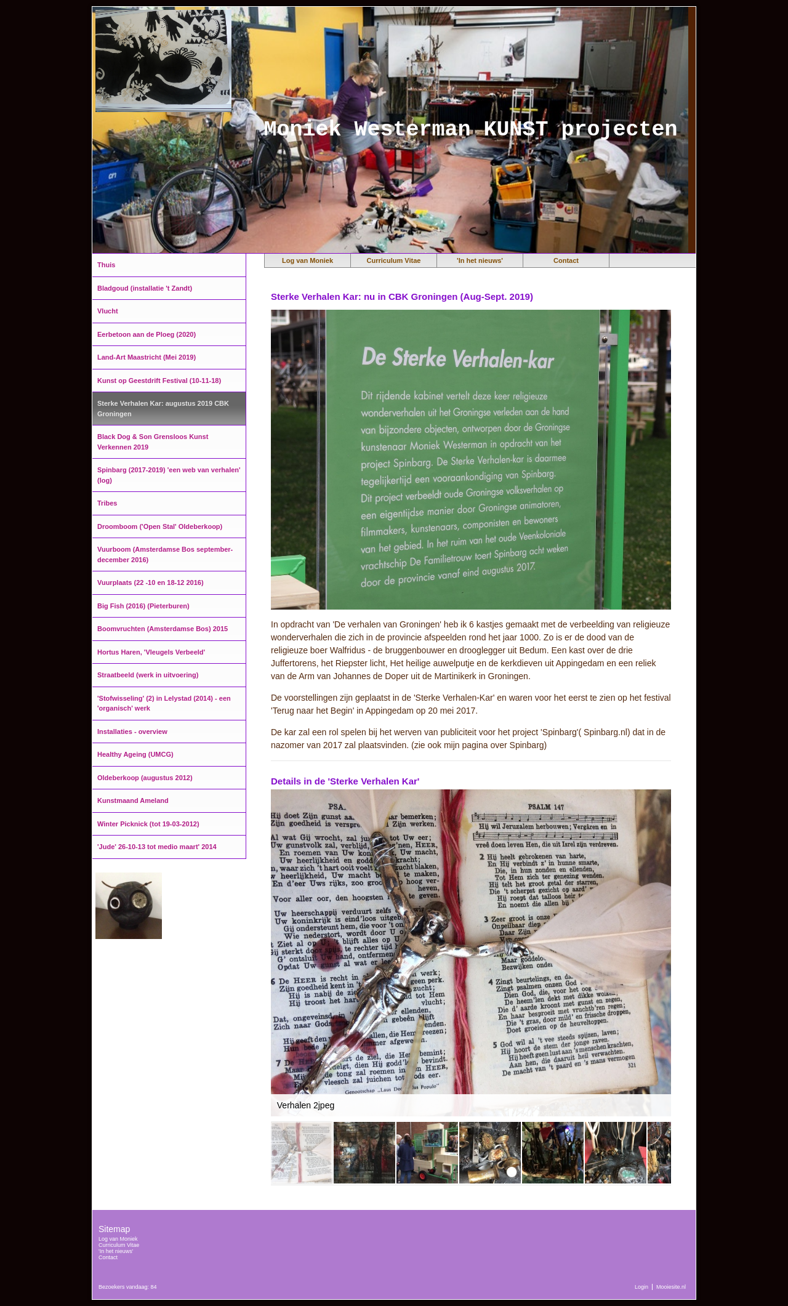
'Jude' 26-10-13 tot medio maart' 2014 (157, 846)
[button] (660, 800)
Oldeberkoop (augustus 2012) (145, 777)
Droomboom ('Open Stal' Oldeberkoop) (159, 526)
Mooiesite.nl (671, 1287)
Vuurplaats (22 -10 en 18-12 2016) (150, 582)
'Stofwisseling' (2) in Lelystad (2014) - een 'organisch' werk (164, 703)
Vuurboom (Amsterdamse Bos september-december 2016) (165, 554)
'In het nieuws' (480, 260)
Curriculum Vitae (394, 260)
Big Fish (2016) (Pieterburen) (143, 606)
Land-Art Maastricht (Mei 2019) (146, 357)
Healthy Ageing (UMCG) (135, 754)
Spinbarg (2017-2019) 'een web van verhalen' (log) (169, 475)
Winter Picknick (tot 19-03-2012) (148, 824)
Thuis (106, 264)
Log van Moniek (307, 260)
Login (641, 1287)
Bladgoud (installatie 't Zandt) (144, 288)
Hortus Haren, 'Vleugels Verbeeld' (151, 652)
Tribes (107, 503)
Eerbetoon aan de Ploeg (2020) (146, 334)
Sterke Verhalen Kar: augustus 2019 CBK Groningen (163, 408)
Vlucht (107, 311)
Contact (566, 260)
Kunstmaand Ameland (133, 800)
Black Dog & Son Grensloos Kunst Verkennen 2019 (152, 442)
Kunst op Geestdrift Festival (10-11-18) (159, 380)
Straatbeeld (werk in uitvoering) (147, 675)
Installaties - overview (132, 731)
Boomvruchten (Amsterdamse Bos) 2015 (162, 628)
